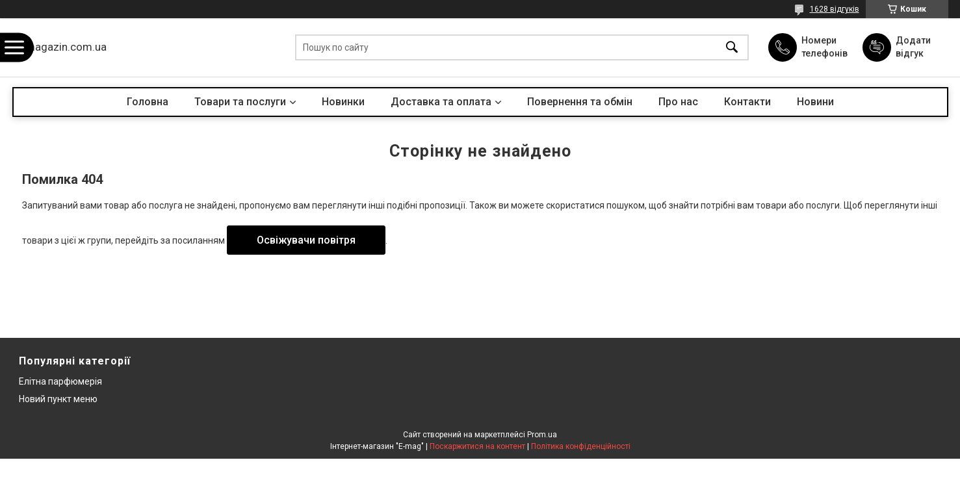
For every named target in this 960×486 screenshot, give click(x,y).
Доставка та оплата (441, 102)
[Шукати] (731, 48)
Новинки (343, 102)
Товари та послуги (240, 102)
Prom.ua (542, 434)
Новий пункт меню (58, 399)
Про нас (678, 102)
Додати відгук (913, 46)
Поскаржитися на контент (477, 446)
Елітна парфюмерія (60, 381)
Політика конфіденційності (580, 446)
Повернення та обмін (579, 102)
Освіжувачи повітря (306, 240)
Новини (815, 102)
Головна (147, 102)
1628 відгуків (834, 9)
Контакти (747, 102)
